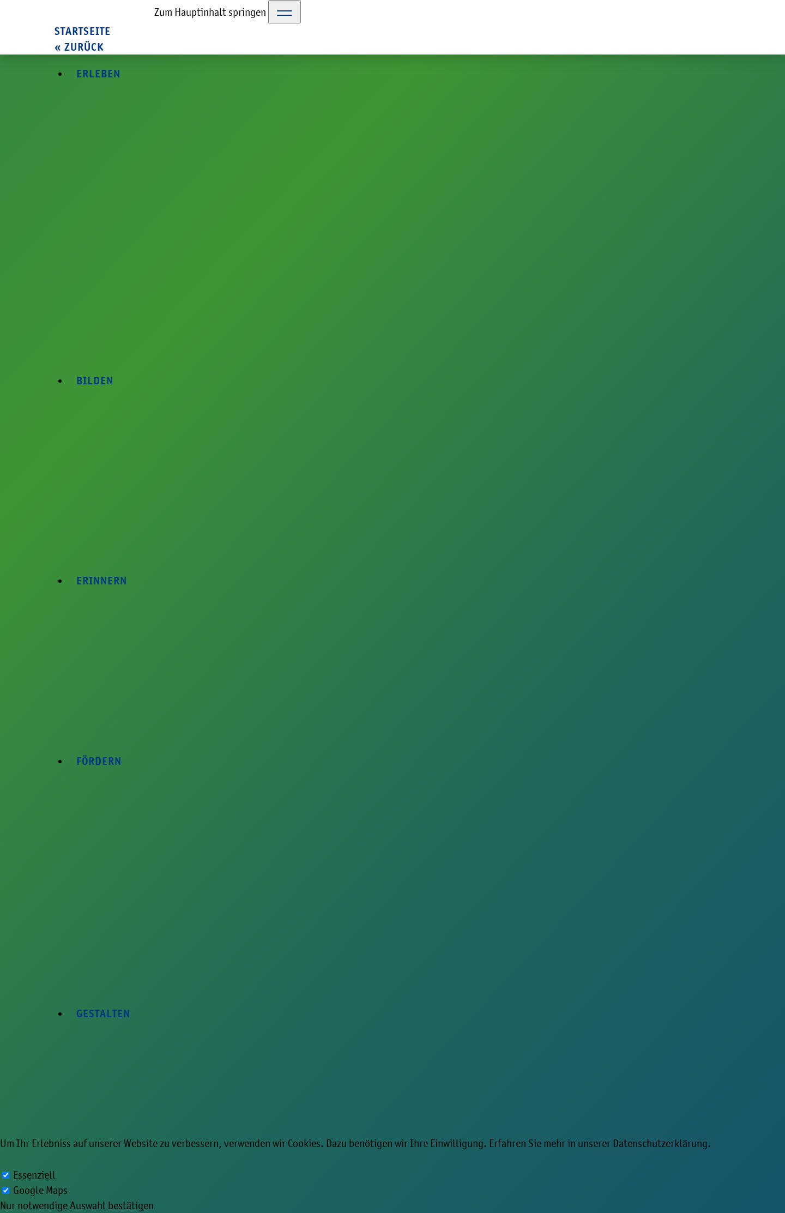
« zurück (79, 47)
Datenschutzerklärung (660, 1143)
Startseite (83, 31)
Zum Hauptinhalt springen (210, 12)
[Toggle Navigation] (284, 11)
